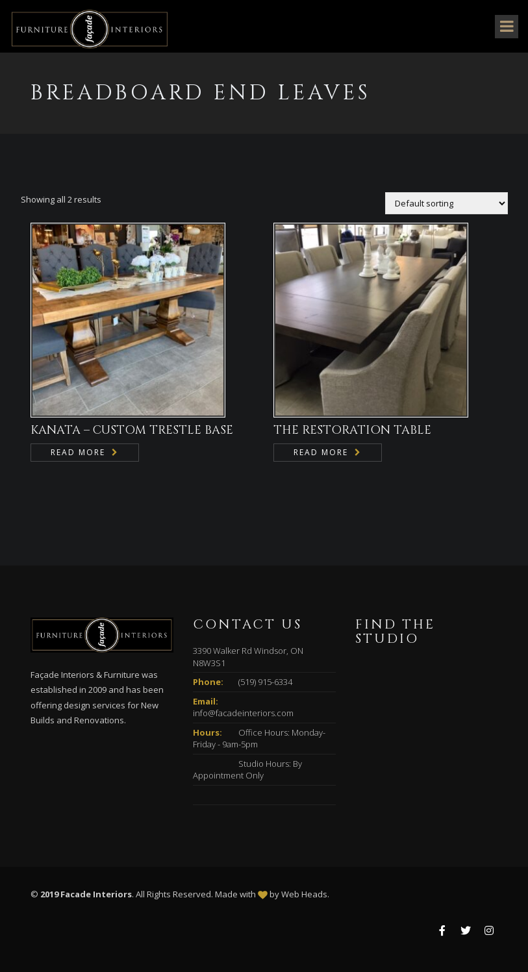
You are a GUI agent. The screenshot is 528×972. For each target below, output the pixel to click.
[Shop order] (446, 203)
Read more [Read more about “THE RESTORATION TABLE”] (321, 452)
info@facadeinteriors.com (243, 713)
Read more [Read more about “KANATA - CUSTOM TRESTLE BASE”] (78, 452)
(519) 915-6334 (265, 682)
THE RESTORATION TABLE (352, 430)
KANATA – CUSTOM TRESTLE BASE (132, 430)
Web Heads (304, 894)
